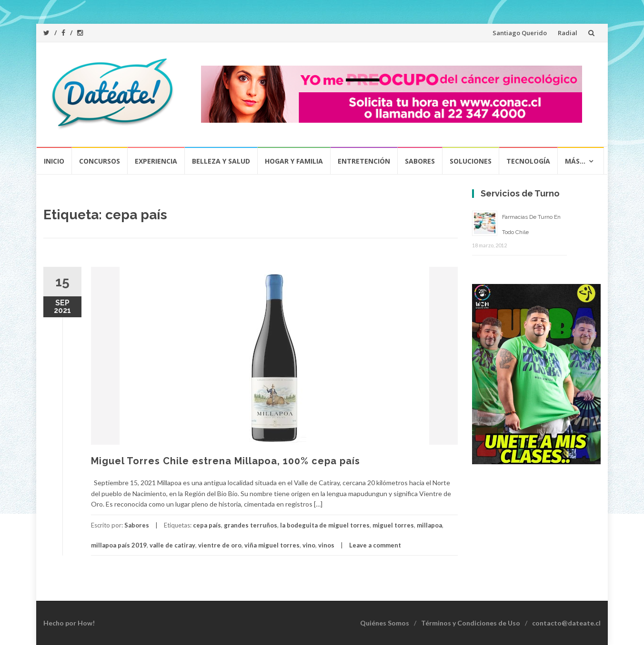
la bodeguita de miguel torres (325, 525)
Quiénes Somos (384, 623)
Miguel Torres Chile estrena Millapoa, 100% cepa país (225, 461)
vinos (326, 545)
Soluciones (471, 161)
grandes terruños (250, 525)
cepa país (207, 525)
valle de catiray (172, 545)
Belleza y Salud (221, 161)
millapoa (429, 525)
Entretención (364, 161)
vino (308, 545)
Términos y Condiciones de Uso (470, 623)
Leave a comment (375, 545)
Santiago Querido (520, 33)
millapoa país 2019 (119, 545)
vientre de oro (220, 545)
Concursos (99, 161)
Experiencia (156, 161)
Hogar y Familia (294, 161)
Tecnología (528, 161)
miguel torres (393, 525)
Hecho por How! (69, 623)
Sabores (420, 161)
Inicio (54, 161)
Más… (575, 161)
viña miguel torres (272, 545)
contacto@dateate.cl (566, 623)
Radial (567, 33)
